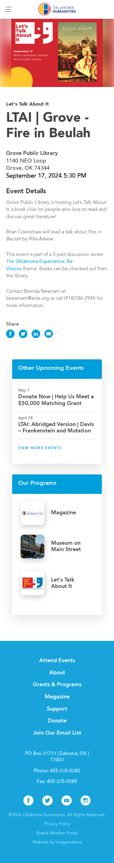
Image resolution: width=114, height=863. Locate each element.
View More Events (40, 448)
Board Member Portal (57, 833)
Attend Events (57, 660)
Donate (57, 721)
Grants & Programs (57, 684)
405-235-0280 (65, 771)
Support (57, 709)
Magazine (57, 697)
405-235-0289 (62, 782)
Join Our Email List (57, 733)
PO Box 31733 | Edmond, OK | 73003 (57, 757)
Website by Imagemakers (57, 842)
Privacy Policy (57, 824)
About (57, 673)
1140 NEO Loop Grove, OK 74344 (32, 161)
